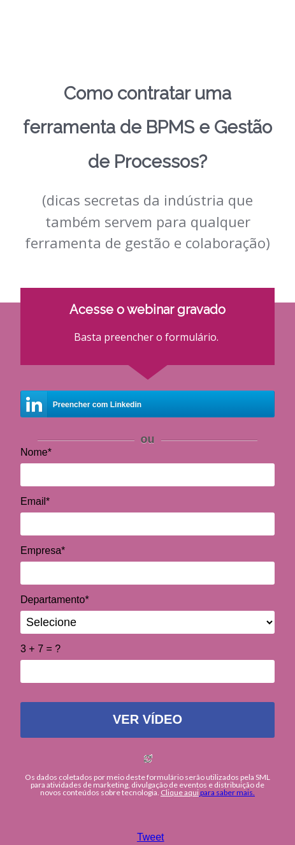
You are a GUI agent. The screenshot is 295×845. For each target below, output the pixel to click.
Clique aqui (180, 792)
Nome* (36, 452)
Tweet (150, 837)
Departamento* (54, 599)
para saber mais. (227, 792)
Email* (35, 501)
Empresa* (42, 550)
